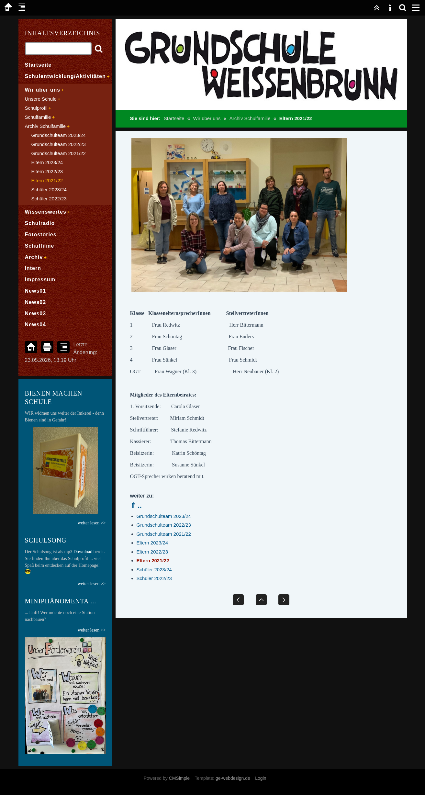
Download (82, 551)
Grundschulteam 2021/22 (164, 534)
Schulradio (40, 223)
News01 (35, 291)
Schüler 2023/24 (154, 569)
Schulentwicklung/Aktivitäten (65, 76)
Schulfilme (39, 246)
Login (260, 778)
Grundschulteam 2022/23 (164, 525)
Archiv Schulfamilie (250, 118)
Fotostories (41, 234)
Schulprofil (36, 108)
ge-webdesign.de (233, 778)
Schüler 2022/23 (154, 578)
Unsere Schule (41, 99)
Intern (33, 268)
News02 (35, 302)
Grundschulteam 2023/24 (164, 516)
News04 (35, 324)
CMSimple (179, 778)
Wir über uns (206, 118)
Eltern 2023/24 (152, 542)
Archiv (34, 257)
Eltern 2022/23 (152, 551)
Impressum (40, 279)
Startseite (174, 118)
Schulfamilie (38, 117)
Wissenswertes (45, 212)
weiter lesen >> (92, 583)
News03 (35, 313)
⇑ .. (136, 505)
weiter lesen (88, 630)
